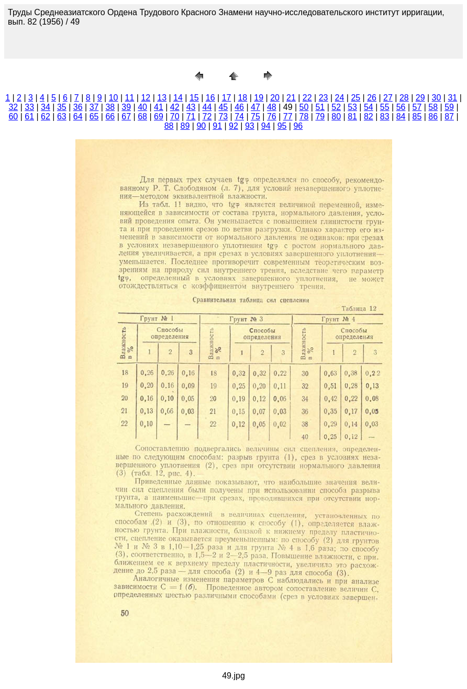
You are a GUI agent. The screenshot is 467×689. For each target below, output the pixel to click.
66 (110, 116)
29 (420, 97)
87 (449, 116)
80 (336, 116)
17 (226, 97)
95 (282, 125)
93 (249, 125)
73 (223, 116)
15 (194, 97)
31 (452, 97)
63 (61, 116)
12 (145, 97)
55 (385, 107)
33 (29, 107)
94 (266, 125)
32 (13, 107)
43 (191, 107)
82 (368, 116)
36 (78, 107)
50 (304, 107)
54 (368, 107)
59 (449, 107)
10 (113, 97)
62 (45, 116)
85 (417, 116)
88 (169, 125)
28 (404, 97)
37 (94, 107)
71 (191, 116)
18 (242, 97)
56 (401, 107)
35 (61, 107)
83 (385, 116)
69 (158, 116)
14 (178, 97)
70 (175, 116)
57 (417, 107)
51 (320, 107)
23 (323, 97)
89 (185, 125)
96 (298, 125)
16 (210, 97)
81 (352, 116)
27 (388, 97)
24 (339, 97)
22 (307, 97)
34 (45, 107)
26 (371, 97)
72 (207, 116)
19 (258, 97)
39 (126, 107)
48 (271, 107)
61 (29, 116)
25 (355, 97)
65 (94, 116)
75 (255, 116)
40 (142, 107)
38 (110, 107)
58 (433, 107)
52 (336, 107)
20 (275, 97)
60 (13, 116)
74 (239, 116)
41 (158, 107)
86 (433, 116)
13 (161, 97)
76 (271, 116)
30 (436, 97)
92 (233, 125)
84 (401, 116)
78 (304, 116)
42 (175, 107)
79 (320, 116)
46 (239, 107)
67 (126, 116)
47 (255, 107)
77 (288, 116)
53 (352, 107)
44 (207, 107)
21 (291, 97)
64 (78, 116)
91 (217, 125)
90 (201, 125)
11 (130, 97)
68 (142, 116)
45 (223, 107)
